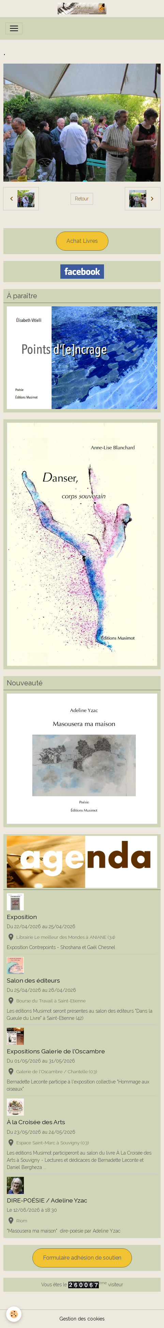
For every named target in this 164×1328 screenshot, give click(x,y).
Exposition (22, 916)
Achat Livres (82, 241)
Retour (82, 198)
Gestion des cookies (82, 1319)
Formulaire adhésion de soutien (82, 1257)
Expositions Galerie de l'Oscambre (56, 1051)
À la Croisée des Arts (36, 1122)
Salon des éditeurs (33, 980)
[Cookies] (13, 1314)
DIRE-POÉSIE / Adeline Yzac (47, 1200)
